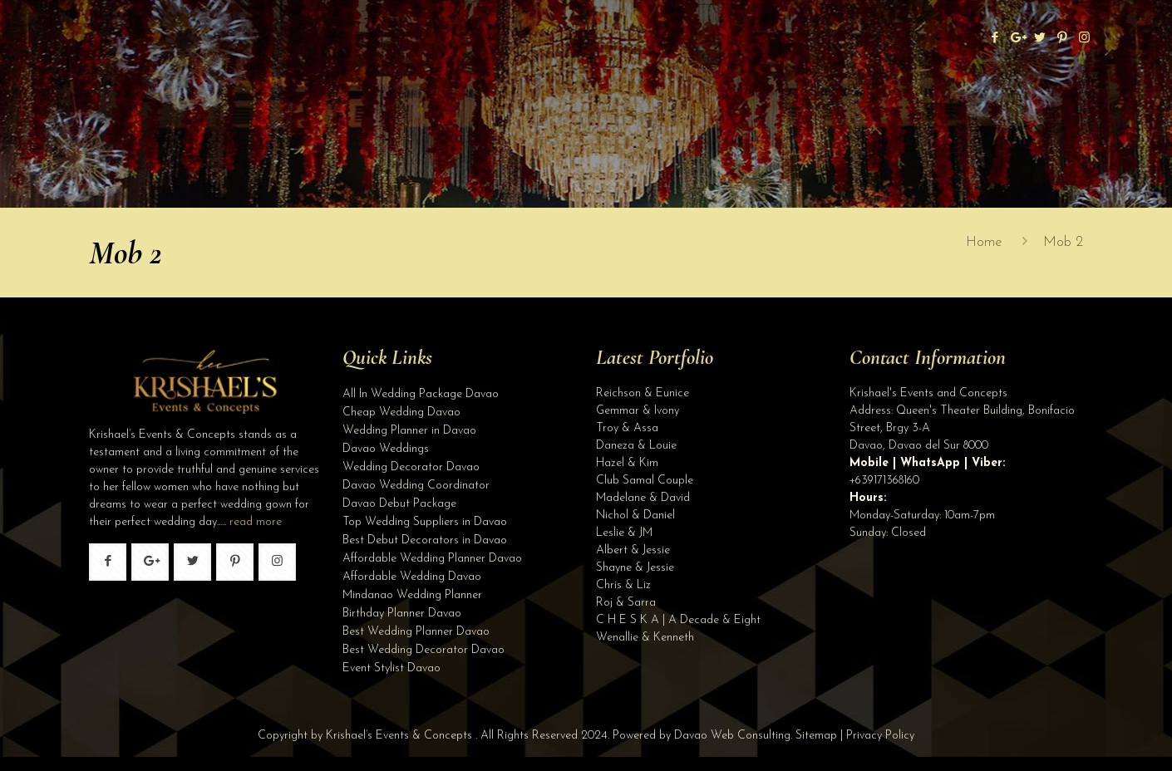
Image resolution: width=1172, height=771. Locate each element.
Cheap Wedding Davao (401, 412)
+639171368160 (884, 480)
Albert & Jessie (633, 550)
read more (255, 522)
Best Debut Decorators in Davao (424, 540)
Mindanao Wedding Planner (412, 595)
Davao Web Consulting (732, 735)
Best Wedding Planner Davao (416, 632)
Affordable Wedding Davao (411, 577)
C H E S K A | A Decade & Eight (678, 620)
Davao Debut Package (399, 504)
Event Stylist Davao (391, 668)
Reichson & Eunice (642, 393)
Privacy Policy (880, 735)
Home (984, 242)
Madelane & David (643, 498)
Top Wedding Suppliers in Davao (424, 522)
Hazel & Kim (627, 463)
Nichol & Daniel (635, 515)
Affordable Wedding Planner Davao (432, 558)
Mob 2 (1063, 242)
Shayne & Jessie (635, 568)
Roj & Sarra (626, 603)
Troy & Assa (627, 428)
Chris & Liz (623, 585)
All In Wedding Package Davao (420, 394)
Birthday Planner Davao (401, 613)
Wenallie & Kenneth (645, 637)
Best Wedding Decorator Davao (423, 650)
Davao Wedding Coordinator (416, 485)
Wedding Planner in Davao (409, 431)
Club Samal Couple (644, 480)
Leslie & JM (624, 533)
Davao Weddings (385, 449)
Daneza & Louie (636, 446)
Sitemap (816, 735)
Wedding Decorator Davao (411, 467)
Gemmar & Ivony (637, 411)
